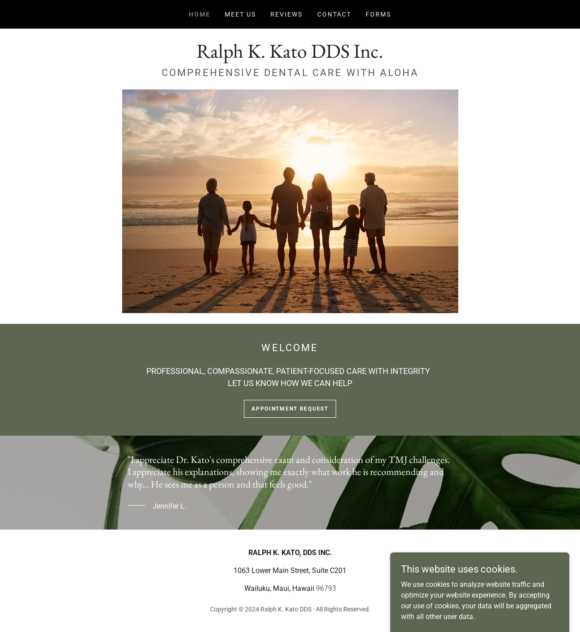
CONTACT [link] (334, 14)
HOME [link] (199, 14)
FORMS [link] (378, 14)
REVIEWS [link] (286, 14)
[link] (289, 55)
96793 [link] (326, 588)
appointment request (290, 409)
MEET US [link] (240, 14)
